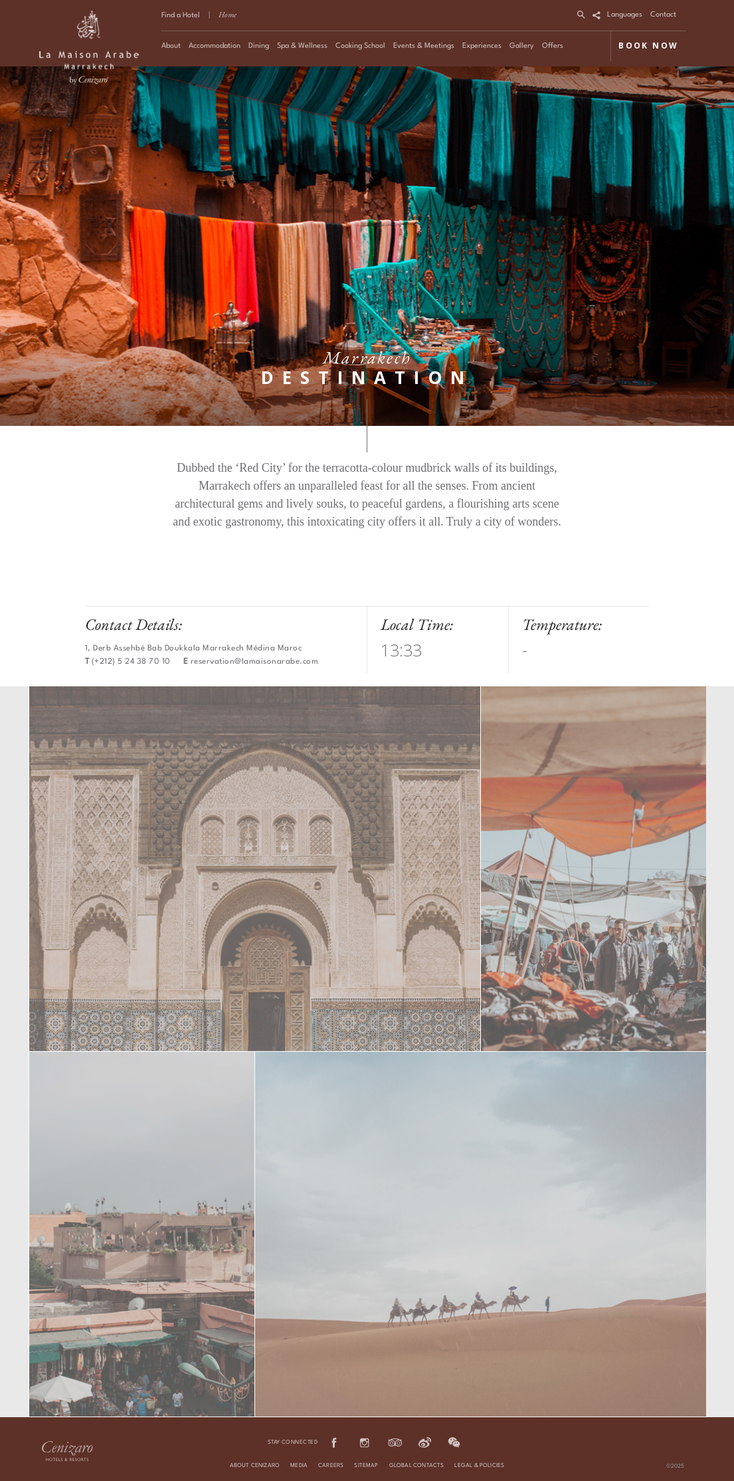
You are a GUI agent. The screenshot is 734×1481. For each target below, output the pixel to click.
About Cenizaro (255, 1465)
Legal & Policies (479, 1465)
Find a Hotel (180, 15)
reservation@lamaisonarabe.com (255, 662)
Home (227, 14)
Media (299, 1465)
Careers (330, 1465)
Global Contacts (416, 1465)
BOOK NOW (648, 45)
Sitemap (366, 1465)
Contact (663, 15)
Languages (624, 15)
